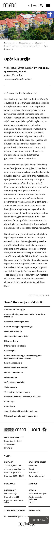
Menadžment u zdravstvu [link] (15, 367)
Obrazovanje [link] (24, 43)
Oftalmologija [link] (10, 377)
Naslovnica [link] (9, 43)
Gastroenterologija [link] (13, 331)
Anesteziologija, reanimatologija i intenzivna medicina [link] (24, 315)
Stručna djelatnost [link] (14, 510)
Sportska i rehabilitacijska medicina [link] (20, 411)
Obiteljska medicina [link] (13, 372)
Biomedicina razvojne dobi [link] (16, 321)
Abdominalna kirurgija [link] (14, 309)
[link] (50, 14)
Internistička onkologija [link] (15, 345)
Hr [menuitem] (29, 5)
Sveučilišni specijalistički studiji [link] (22, 46)
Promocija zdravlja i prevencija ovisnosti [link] (22, 396)
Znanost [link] (33, 484)
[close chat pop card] (47, 518)
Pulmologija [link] (9, 406)
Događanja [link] (9, 484)
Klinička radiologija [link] (13, 362)
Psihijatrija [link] (9, 401)
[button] (41, 5)
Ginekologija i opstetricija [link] (16, 336)
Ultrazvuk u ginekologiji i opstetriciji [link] (21, 416)
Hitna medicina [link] (11, 341)
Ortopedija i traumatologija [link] (17, 392)
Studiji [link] (38, 43)
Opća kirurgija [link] (10, 387)
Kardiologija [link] (10, 350)
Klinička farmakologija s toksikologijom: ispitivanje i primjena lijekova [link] (23, 356)
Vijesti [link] (7, 456)
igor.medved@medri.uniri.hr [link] (18, 78)
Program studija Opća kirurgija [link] (21, 92)
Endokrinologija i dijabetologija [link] (18, 326)
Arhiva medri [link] (35, 510)
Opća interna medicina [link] (14, 382)
